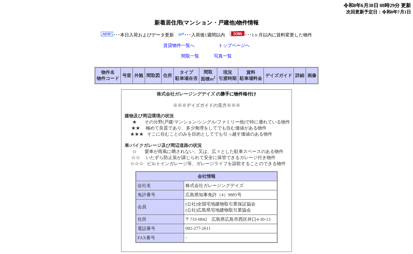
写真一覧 (223, 56)
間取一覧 (190, 56)
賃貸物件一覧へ (179, 45)
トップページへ (234, 45)
